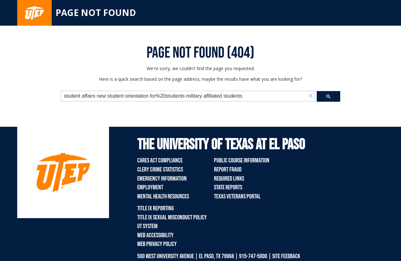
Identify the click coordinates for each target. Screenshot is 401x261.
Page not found (95, 12)
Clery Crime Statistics (160, 169)
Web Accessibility (155, 235)
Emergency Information (162, 178)
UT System (147, 226)
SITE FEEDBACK (286, 256)
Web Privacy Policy (157, 244)
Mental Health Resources (163, 196)
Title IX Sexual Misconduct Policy (172, 217)
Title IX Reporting (155, 208)
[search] (183, 96)
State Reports (228, 187)
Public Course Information (241, 160)
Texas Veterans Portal (237, 196)
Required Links (229, 178)
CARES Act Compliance (160, 160)
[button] (310, 96)
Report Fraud (228, 169)
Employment (150, 187)
